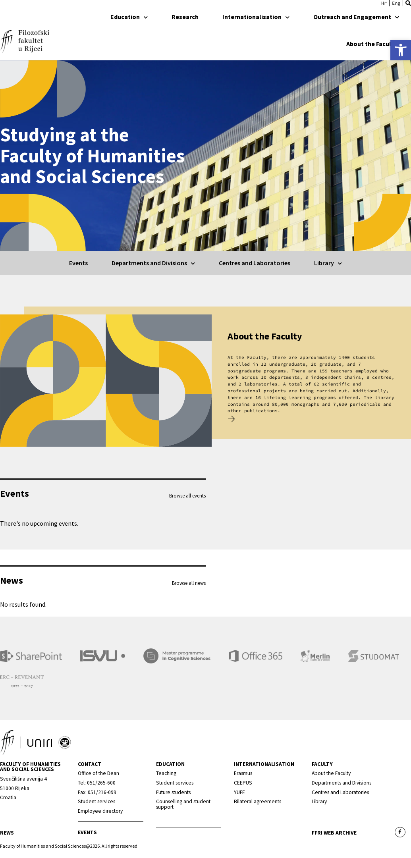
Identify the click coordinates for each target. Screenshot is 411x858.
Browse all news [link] (189, 583)
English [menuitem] (396, 3)
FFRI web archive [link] (334, 833)
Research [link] (185, 17)
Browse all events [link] (187, 495)
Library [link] (328, 263)
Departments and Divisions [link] (153, 263)
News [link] (7, 833)
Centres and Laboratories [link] (254, 263)
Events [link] (78, 263)
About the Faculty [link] (375, 44)
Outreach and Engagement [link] (356, 17)
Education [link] (129, 17)
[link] (400, 50)
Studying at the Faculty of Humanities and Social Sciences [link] (92, 156)
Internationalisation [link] (255, 17)
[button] (408, 3)
